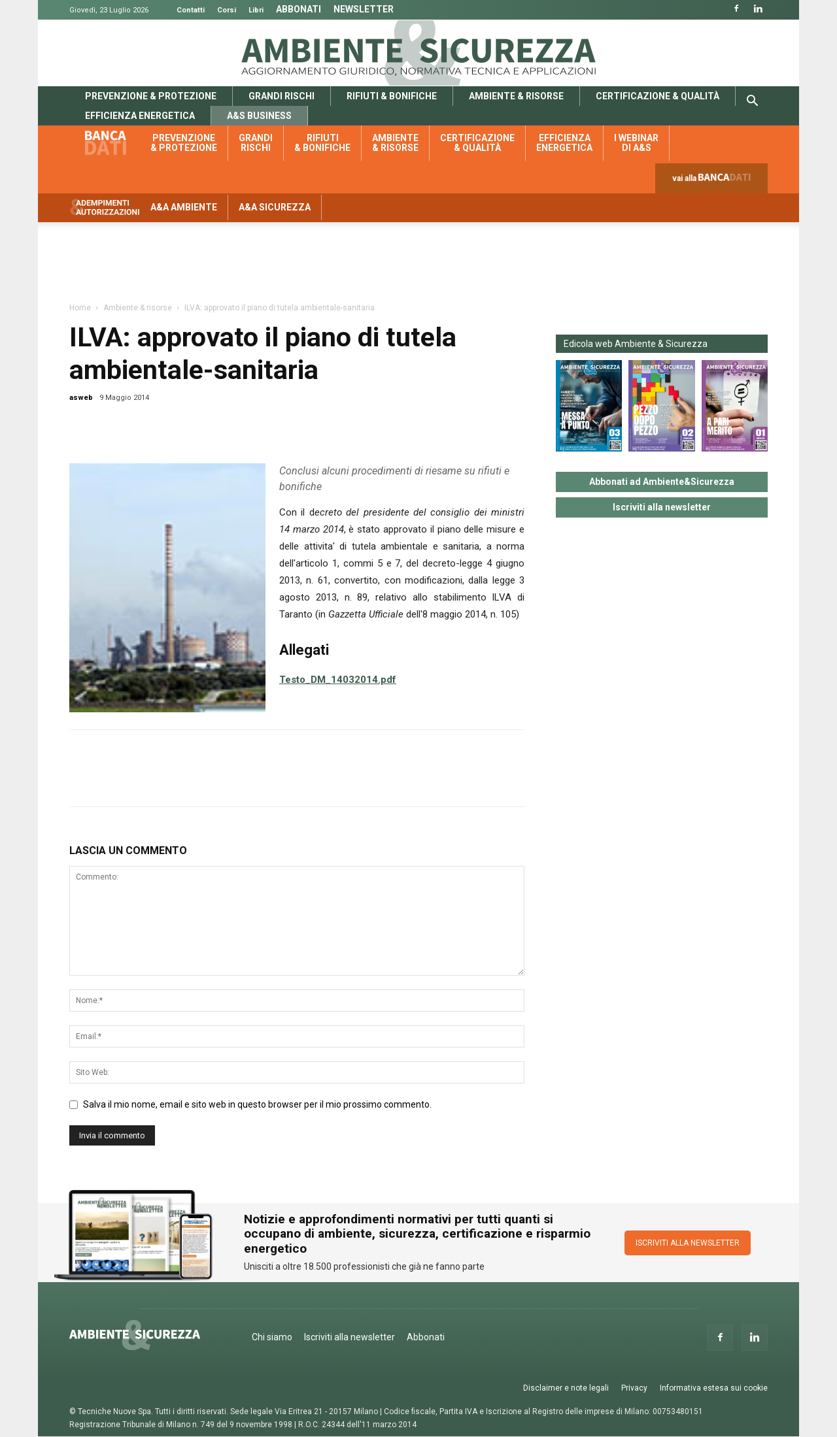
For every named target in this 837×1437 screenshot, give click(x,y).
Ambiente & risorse (516, 96)
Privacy (634, 1388)
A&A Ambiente (183, 207)
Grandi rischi (281, 96)
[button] (752, 102)
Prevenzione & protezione (150, 96)
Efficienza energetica (140, 115)
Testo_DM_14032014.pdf (337, 679)
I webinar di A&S (636, 143)
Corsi (226, 10)
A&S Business (259, 115)
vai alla (714, 181)
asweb (81, 397)
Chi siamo (272, 1337)
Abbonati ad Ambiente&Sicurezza (661, 481)
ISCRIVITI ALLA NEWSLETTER (688, 1242)
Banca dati (112, 143)
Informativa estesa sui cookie (714, 1388)
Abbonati (298, 9)
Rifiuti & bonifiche (392, 96)
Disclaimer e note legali (566, 1388)
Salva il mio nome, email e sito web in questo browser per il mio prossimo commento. (257, 1104)
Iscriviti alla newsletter (662, 507)
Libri (256, 10)
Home (80, 307)
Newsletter (363, 9)
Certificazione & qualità (657, 96)
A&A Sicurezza (275, 207)
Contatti (191, 10)
